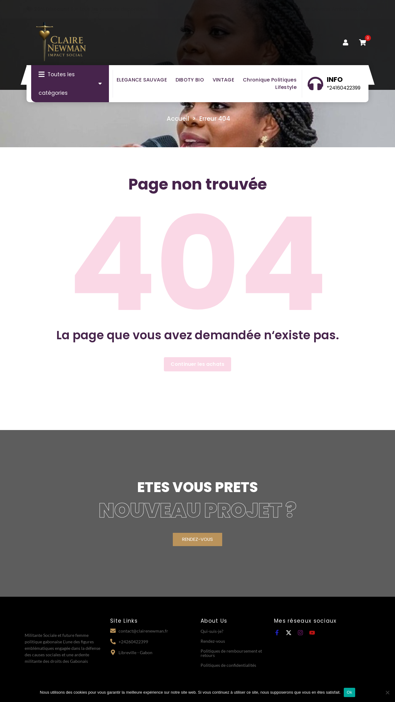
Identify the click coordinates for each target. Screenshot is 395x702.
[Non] (387, 692)
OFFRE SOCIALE (273, 9)
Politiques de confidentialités (228, 664)
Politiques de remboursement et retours (231, 653)
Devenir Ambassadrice (336, 9)
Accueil (178, 118)
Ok (349, 692)
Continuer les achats (197, 364)
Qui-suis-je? (212, 630)
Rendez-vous (213, 640)
